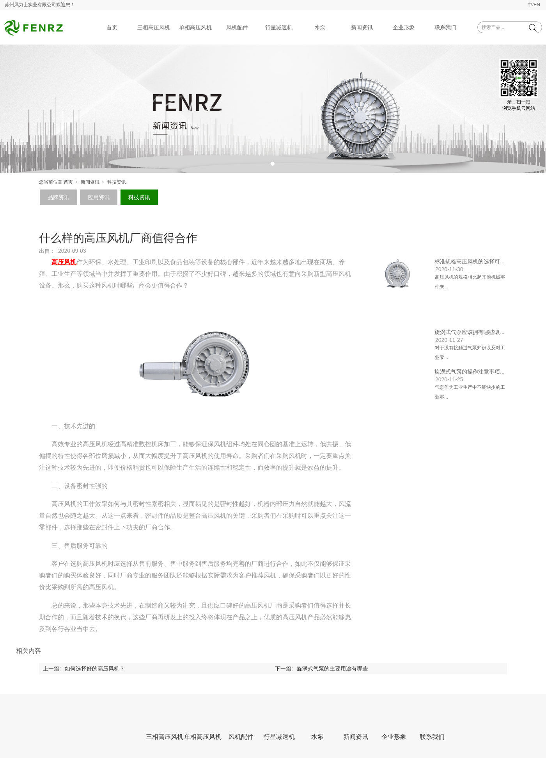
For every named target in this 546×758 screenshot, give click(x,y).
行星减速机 (278, 27)
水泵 (320, 27)
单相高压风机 (195, 27)
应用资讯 (99, 197)
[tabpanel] (273, 109)
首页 (111, 27)
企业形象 (404, 27)
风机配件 (237, 27)
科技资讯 (116, 182)
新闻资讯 (362, 27)
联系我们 (445, 27)
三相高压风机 (153, 27)
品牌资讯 (58, 197)
